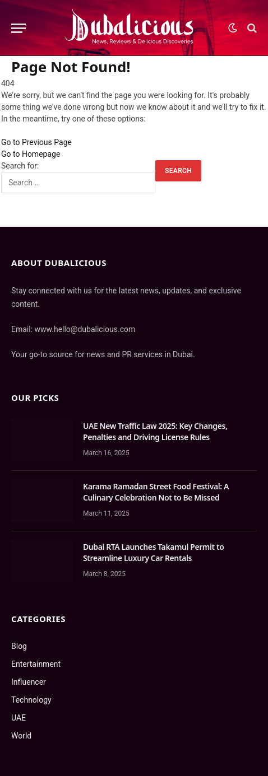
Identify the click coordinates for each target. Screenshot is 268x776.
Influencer (28, 681)
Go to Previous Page (36, 142)
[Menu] (18, 28)
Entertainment (36, 664)
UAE (18, 717)
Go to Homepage (30, 153)
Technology (31, 699)
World (21, 735)
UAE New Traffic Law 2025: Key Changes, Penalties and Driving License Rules (155, 431)
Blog (19, 646)
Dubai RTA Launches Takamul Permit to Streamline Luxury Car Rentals (153, 552)
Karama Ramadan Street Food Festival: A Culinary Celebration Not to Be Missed (156, 492)
